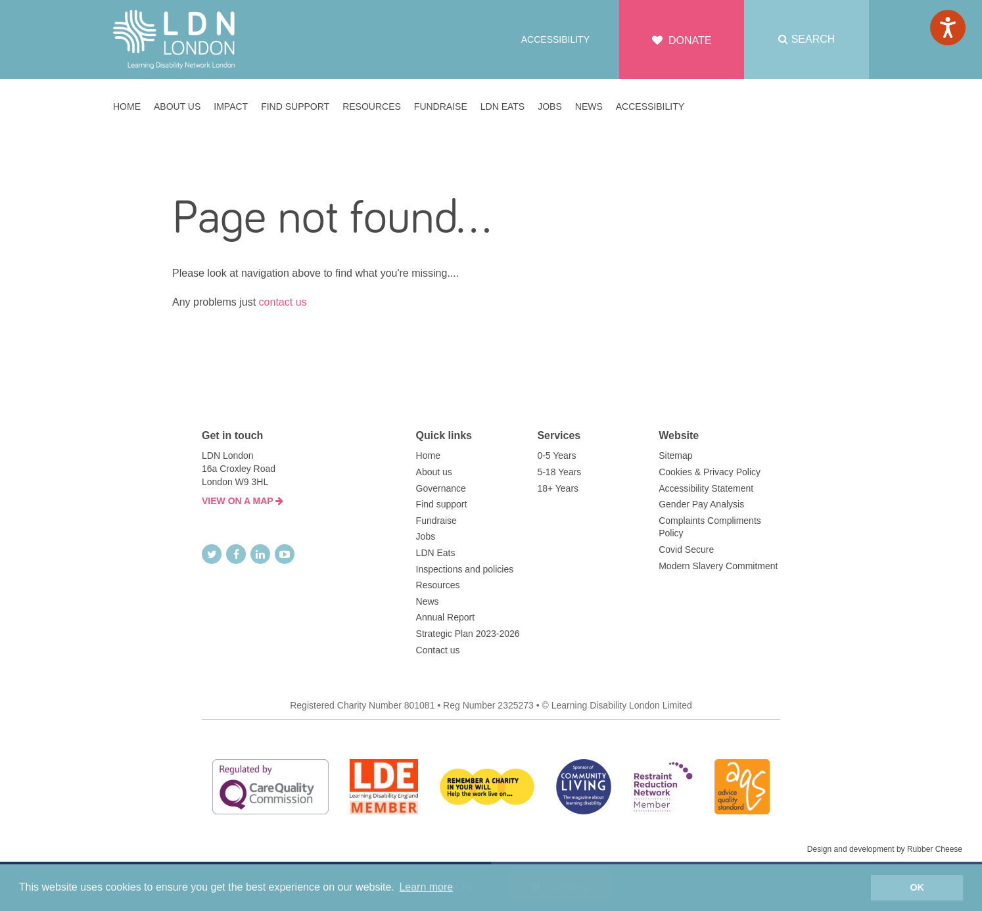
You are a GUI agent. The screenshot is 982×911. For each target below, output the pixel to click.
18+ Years (557, 488)
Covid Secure (686, 549)
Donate (682, 40)
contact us (283, 302)
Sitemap (675, 455)
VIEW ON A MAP (242, 501)
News (427, 601)
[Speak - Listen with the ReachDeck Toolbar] (948, 27)
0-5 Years (556, 455)
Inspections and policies (465, 569)
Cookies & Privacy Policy (709, 472)
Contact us (438, 650)
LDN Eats (436, 553)
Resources (438, 585)
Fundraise (436, 520)
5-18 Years (559, 472)
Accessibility (555, 39)
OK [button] (917, 887)
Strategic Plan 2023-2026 (468, 633)
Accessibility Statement (706, 488)
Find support (441, 504)
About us (434, 472)
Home (428, 455)
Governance (441, 488)
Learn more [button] (426, 887)
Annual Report (445, 617)
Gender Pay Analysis (701, 504)
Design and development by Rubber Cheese (884, 849)
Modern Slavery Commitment (718, 566)
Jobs (426, 536)
